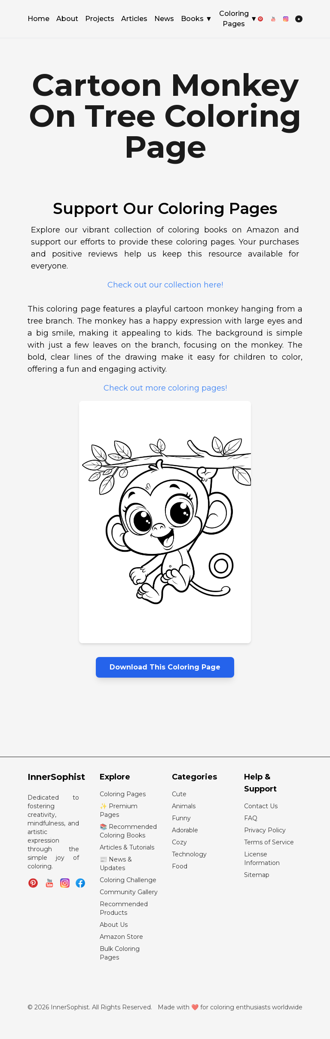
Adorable (185, 830)
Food (179, 866)
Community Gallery (129, 892)
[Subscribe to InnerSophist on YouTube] (49, 883)
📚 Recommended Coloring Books (128, 831)
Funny (181, 818)
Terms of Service (269, 842)
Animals (184, 806)
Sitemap (256, 875)
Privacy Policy (265, 830)
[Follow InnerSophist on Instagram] (65, 883)
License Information (262, 858)
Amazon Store (121, 937)
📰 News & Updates (116, 864)
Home (38, 19)
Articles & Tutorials (127, 847)
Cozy (179, 842)
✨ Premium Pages (119, 810)
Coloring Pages (238, 18)
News (164, 19)
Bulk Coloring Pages (120, 953)
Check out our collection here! (165, 285)
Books (196, 19)
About (67, 19)
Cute (179, 794)
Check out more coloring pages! (165, 388)
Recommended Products (124, 908)
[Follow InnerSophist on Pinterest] (33, 883)
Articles (134, 19)
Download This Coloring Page (165, 667)
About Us (114, 925)
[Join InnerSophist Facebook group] (80, 883)
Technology (189, 854)
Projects (99, 19)
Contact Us (261, 806)
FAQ (250, 818)
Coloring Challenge (128, 880)
